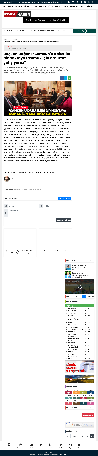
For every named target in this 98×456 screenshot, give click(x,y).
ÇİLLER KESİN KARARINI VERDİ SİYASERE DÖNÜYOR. (80, 276)
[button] (95, 6)
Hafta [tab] (89, 297)
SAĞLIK (65, 6)
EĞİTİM (50, 6)
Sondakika (20, 446)
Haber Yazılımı (63, 454)
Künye (79, 446)
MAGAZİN (42, 6)
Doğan (31, 190)
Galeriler (31, 446)
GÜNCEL (10, 6)
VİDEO (89, 6)
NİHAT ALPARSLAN (79, 265)
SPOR (35, 6)
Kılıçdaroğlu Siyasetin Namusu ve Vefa (82, 269)
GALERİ (82, 6)
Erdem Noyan (77, 273)
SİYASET (27, 6)
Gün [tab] (84, 297)
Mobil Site (9, 446)
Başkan (24, 190)
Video (41, 446)
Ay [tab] (93, 297)
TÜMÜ (91, 260)
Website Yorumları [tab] (64, 198)
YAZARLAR (74, 6)
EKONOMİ (18, 6)
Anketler (60, 446)
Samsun (17, 190)
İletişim (70, 446)
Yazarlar (50, 446)
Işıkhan (38, 190)
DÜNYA (57, 6)
